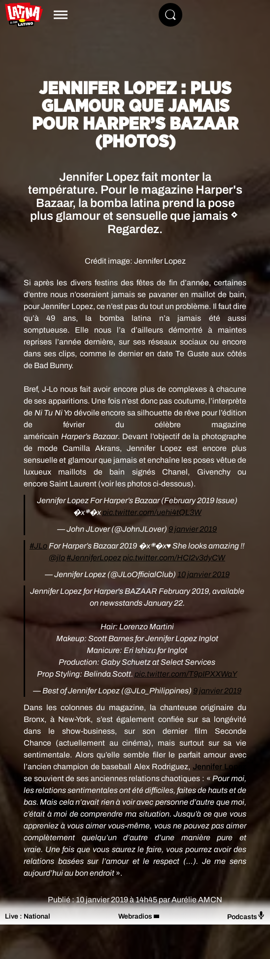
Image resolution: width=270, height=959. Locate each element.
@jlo (57, 557)
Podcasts (246, 916)
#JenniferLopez (94, 557)
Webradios (135, 916)
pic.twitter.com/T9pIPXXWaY (186, 674)
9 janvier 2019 (193, 529)
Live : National (27, 916)
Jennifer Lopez (219, 766)
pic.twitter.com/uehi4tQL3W (152, 512)
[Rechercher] (170, 15)
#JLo (38, 546)
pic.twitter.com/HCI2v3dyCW (174, 557)
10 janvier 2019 (203, 574)
